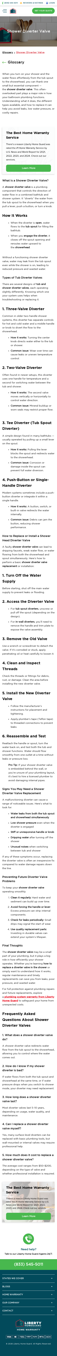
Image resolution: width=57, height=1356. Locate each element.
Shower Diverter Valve (30, 52)
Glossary (7, 52)
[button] (28, 1238)
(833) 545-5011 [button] (11, 3)
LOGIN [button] (52, 3)
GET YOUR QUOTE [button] (43, 11)
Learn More (28, 168)
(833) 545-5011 (28, 1264)
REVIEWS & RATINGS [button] (33, 3)
